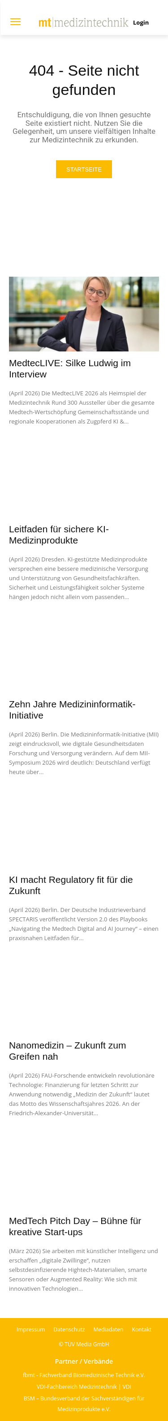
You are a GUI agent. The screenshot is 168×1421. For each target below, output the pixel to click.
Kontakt (141, 1329)
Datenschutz (69, 1329)
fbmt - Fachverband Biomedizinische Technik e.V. (84, 1375)
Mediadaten (108, 1329)
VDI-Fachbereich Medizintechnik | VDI (84, 1387)
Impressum (31, 1329)
